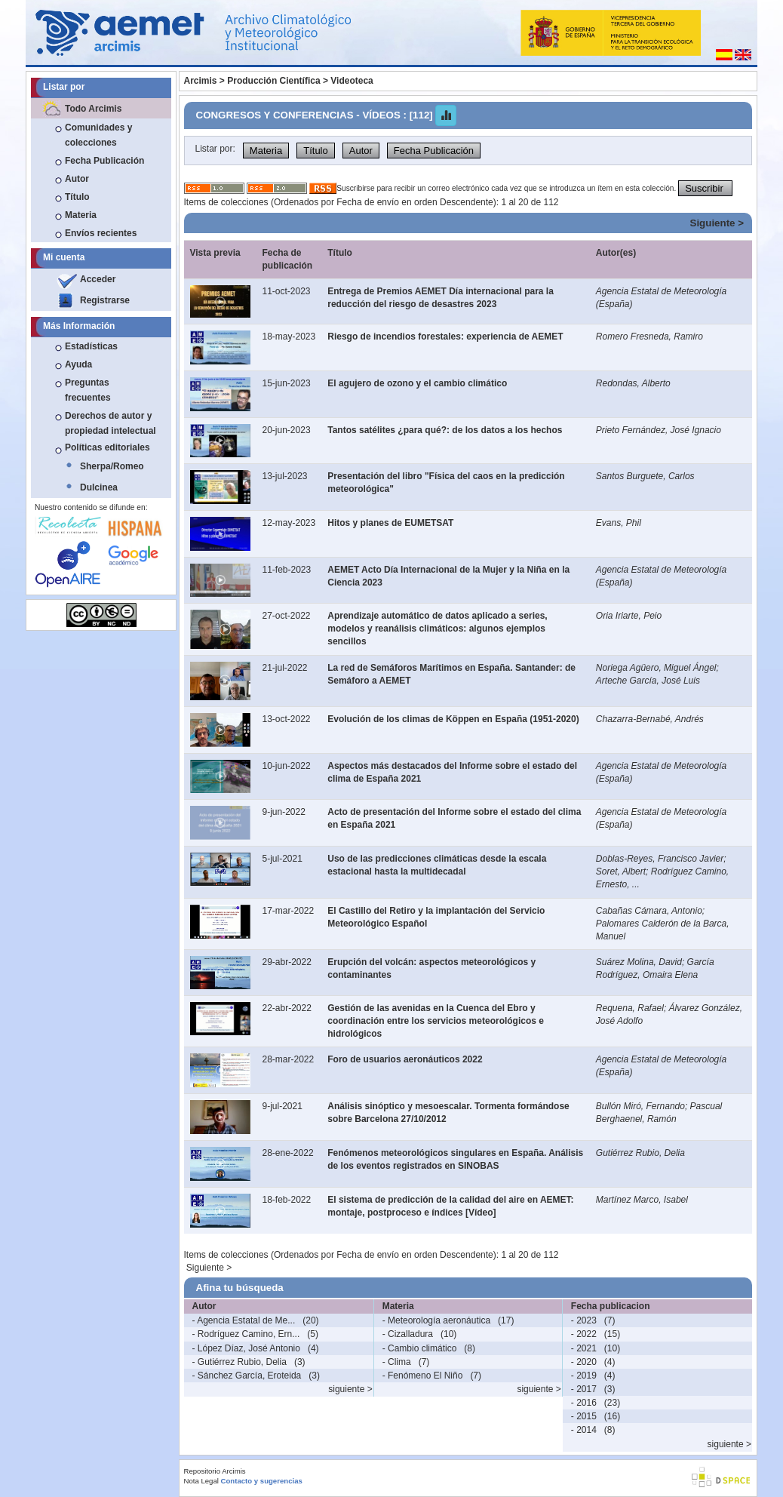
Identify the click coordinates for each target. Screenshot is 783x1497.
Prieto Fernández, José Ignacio (658, 430)
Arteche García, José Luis (648, 680)
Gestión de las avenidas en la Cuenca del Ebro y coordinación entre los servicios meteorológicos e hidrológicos (435, 1021)
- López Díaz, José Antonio (246, 1348)
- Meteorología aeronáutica (436, 1320)
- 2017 (584, 1389)
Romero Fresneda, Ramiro (649, 336)
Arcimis (200, 80)
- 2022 (584, 1334)
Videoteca (351, 80)
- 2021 (584, 1348)
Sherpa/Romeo (112, 466)
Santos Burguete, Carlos (645, 476)
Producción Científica (273, 80)
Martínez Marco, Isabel (642, 1199)
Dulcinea (99, 487)
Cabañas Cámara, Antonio (649, 910)
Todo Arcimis (93, 108)
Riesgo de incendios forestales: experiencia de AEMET (445, 336)
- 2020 (584, 1362)
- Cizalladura (407, 1334)
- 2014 (584, 1430)
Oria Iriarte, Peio (629, 615)
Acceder (97, 279)
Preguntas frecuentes (88, 390)
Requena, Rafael (630, 1008)
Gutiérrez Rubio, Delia (640, 1153)
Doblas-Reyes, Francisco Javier (659, 858)
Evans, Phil (618, 523)
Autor (77, 179)
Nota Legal (201, 1481)
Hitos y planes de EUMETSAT (390, 523)
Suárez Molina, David (639, 962)
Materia (81, 215)
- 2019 (584, 1375)
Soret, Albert (621, 871)
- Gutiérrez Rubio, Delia (239, 1362)
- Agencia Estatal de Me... (244, 1320)
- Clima (396, 1362)
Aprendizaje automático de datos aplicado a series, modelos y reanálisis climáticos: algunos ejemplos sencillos (437, 628)
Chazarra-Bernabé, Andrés (650, 719)
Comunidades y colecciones (98, 135)
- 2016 (584, 1402)
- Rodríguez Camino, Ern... (246, 1334)
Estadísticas (91, 346)
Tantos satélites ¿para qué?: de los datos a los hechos (444, 430)
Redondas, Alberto (633, 383)
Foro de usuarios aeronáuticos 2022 (404, 1059)
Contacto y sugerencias (261, 1481)
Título (77, 197)
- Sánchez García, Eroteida (247, 1375)
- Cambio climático (419, 1348)
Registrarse (105, 300)
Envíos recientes (101, 233)
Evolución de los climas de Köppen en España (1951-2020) (453, 719)
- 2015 (584, 1416)
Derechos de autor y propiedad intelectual (110, 423)
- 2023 (584, 1320)
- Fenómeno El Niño (422, 1375)
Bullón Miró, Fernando (640, 1106)
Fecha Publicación (104, 160)
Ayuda (78, 364)
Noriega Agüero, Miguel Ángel (656, 667)
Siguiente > (717, 223)
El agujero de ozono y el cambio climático (417, 383)
